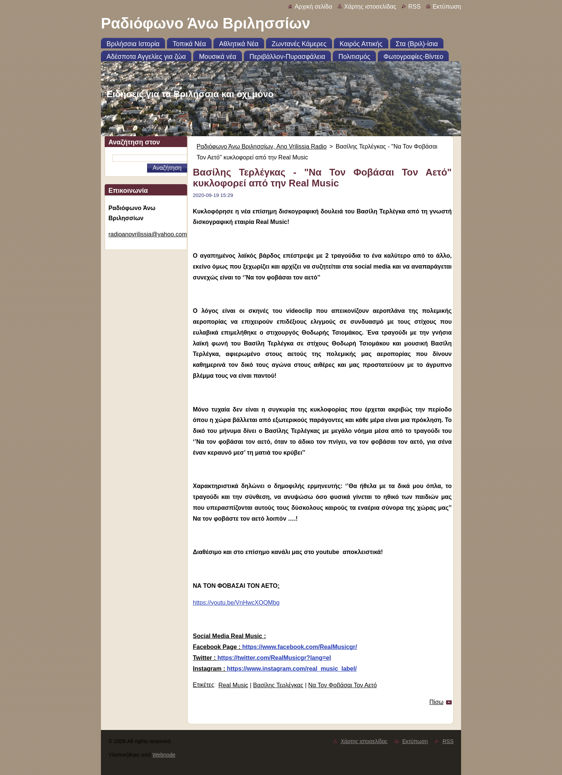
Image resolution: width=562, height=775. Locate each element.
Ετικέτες (203, 685)
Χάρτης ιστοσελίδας (370, 6)
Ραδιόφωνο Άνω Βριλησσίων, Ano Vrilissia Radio (262, 146)
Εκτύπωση (447, 6)
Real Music (233, 685)
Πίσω (436, 702)
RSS (414, 6)
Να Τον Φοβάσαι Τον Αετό (342, 685)
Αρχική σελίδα (313, 6)
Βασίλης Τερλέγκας (278, 685)
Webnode (163, 755)
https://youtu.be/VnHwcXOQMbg (236, 602)
